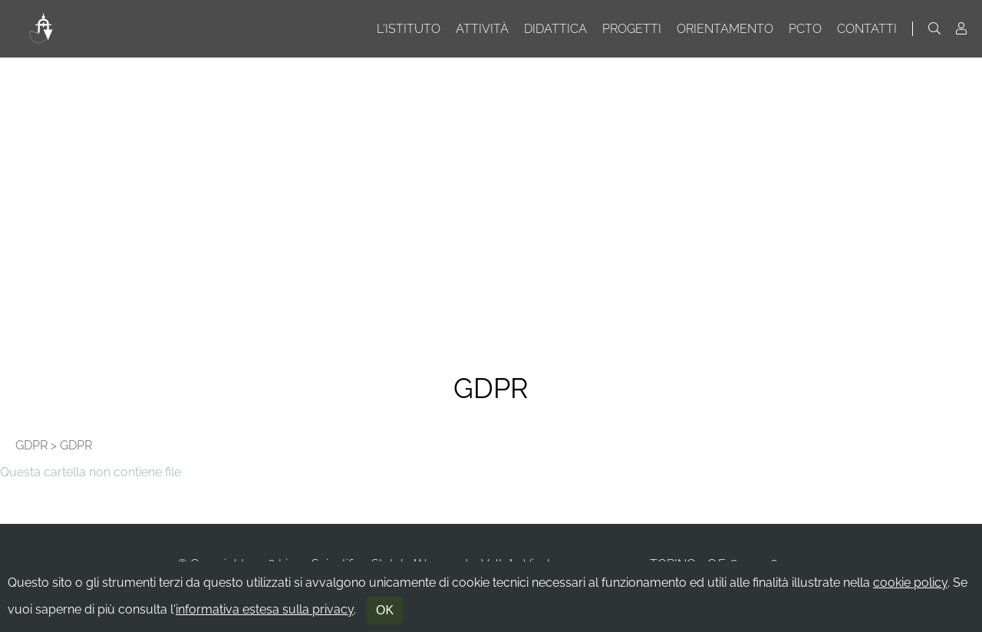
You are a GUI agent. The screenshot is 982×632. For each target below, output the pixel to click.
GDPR (31, 445)
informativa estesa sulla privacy (265, 609)
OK (385, 610)
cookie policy (910, 582)
